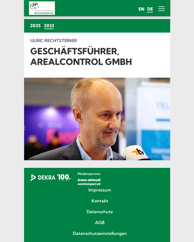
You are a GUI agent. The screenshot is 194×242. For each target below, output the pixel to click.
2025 (35, 25)
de (150, 9)
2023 (50, 25)
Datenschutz (100, 211)
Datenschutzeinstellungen (100, 233)
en (141, 9)
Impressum (99, 190)
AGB (99, 222)
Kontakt (99, 201)
